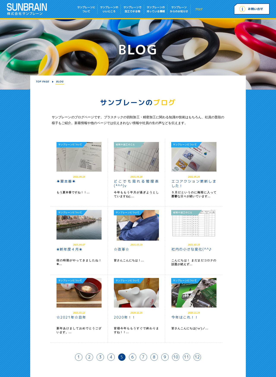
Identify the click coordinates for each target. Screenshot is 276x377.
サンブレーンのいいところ (109, 9)
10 (175, 357)
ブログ (199, 9)
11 (186, 357)
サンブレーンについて (86, 9)
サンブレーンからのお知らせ (179, 9)
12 (197, 357)
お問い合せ (255, 9)
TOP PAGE (42, 81)
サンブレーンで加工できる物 (132, 9)
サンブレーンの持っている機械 (156, 9)
